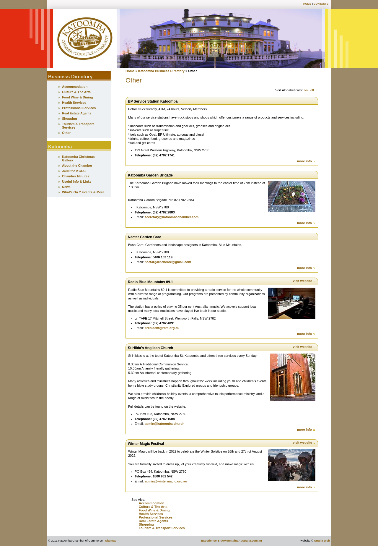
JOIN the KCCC (74, 171)
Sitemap (110, 540)
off (312, 90)
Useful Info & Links (77, 181)
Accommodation (151, 503)
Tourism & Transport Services (162, 528)
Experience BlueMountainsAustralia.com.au (231, 540)
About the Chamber (77, 165)
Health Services (151, 514)
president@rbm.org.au (162, 328)
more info (306, 161)
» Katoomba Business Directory (160, 71)
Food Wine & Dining (154, 510)
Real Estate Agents (153, 521)
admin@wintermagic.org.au (166, 481)
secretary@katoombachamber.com (172, 217)
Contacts (321, 3)
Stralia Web (322, 540)
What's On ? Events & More (83, 192)
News (66, 187)
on (306, 90)
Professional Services (155, 517)
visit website (304, 281)
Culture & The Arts (153, 506)
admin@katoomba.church (165, 423)
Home (307, 3)
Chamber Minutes (75, 176)
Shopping (147, 524)
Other (66, 133)
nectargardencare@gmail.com (168, 262)
